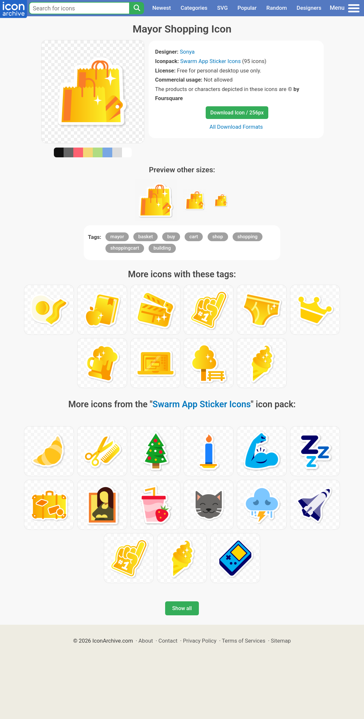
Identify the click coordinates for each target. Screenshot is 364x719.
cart (193, 237)
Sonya (187, 51)
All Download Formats (236, 127)
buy (171, 237)
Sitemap (281, 640)
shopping (247, 237)
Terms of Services (243, 640)
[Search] (136, 8)
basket (145, 237)
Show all (182, 608)
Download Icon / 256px (236, 113)
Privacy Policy (199, 640)
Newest (161, 8)
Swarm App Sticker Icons (210, 61)
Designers (309, 8)
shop (217, 237)
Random (276, 8)
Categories (194, 8)
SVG (222, 8)
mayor (117, 237)
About (146, 640)
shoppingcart (124, 248)
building (162, 248)
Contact (167, 640)
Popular (247, 8)
